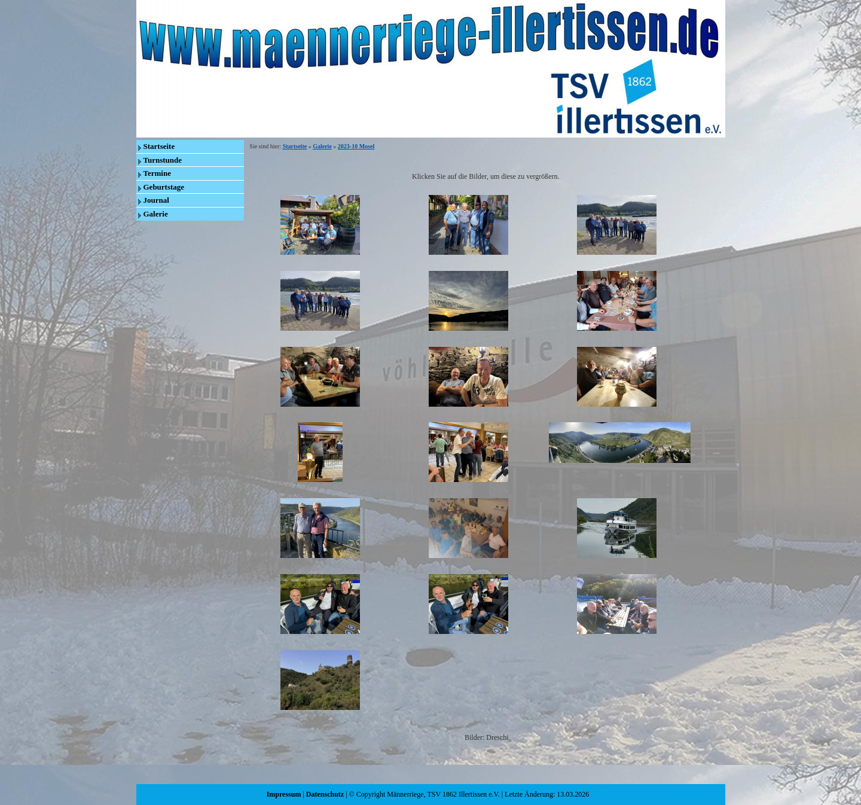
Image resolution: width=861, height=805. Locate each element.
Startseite (159, 146)
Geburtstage (164, 186)
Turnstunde (163, 159)
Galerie (156, 213)
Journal (156, 200)
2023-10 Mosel (356, 146)
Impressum (284, 794)
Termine (157, 173)
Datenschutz (325, 794)
